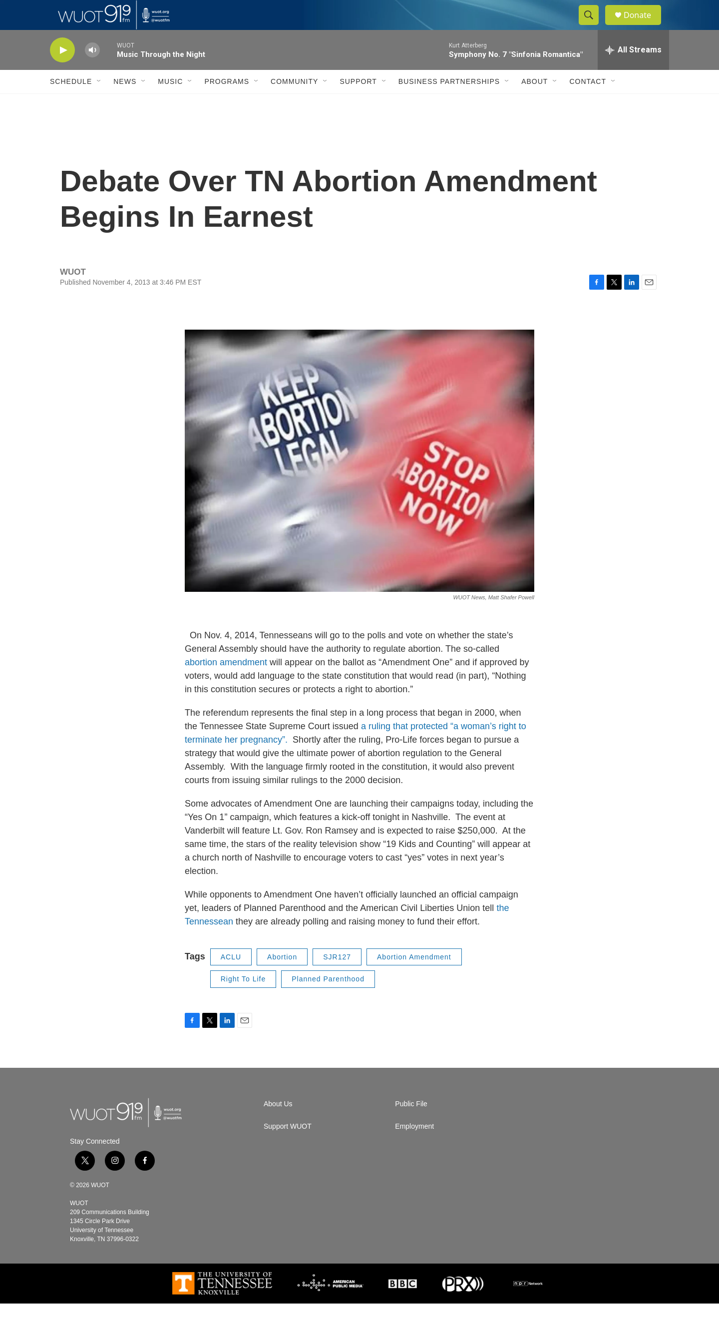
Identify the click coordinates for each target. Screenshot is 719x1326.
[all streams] (633, 72)
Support (358, 104)
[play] (62, 72)
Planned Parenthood (328, 1001)
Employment (414, 1149)
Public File (411, 1126)
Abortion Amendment (414, 979)
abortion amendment (227, 685)
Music (170, 104)
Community (294, 104)
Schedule (71, 104)
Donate (643, 26)
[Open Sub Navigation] (99, 104)
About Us (278, 1126)
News (124, 104)
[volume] (92, 72)
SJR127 (337, 979)
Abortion (282, 979)
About (534, 104)
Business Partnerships (449, 104)
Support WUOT (288, 1149)
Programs (226, 104)
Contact (587, 104)
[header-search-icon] (593, 26)
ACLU (231, 979)
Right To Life (243, 1001)
